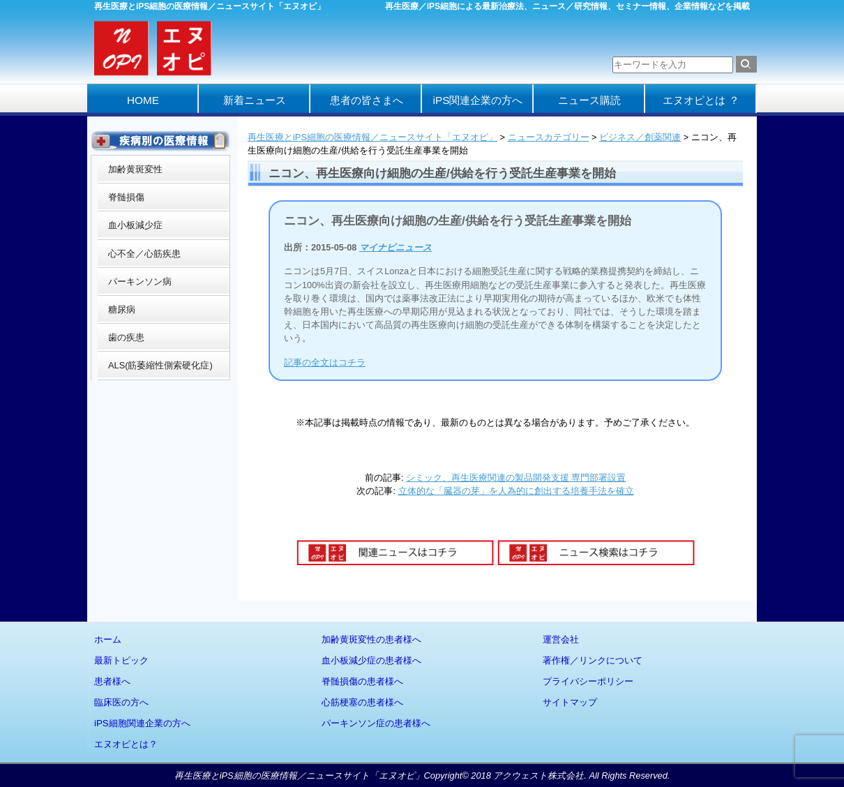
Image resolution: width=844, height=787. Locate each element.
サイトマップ (570, 702)
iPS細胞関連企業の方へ (142, 723)
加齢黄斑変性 (135, 169)
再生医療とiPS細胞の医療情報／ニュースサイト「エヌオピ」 (372, 137)
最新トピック (121, 660)
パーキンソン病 (140, 281)
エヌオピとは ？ (701, 100)
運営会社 (561, 639)
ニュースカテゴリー (548, 137)
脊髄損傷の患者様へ (362, 681)
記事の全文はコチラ (325, 362)
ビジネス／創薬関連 (640, 137)
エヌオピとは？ (126, 744)
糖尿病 (121, 309)
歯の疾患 (126, 337)
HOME (143, 100)
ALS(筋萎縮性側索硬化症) (160, 365)
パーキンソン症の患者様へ (376, 723)
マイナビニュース (395, 247)
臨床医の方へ (121, 702)
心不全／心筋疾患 (144, 253)
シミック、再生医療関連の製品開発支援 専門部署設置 (516, 477)
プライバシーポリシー (588, 681)
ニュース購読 (589, 100)
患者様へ (112, 681)
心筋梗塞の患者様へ (362, 702)
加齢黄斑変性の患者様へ (371, 639)
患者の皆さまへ (366, 100)
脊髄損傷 (126, 197)
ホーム (107, 639)
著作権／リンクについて (592, 660)
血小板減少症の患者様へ (371, 660)
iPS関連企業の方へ (478, 100)
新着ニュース (254, 100)
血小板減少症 (135, 225)
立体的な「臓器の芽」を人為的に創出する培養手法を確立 (516, 491)
